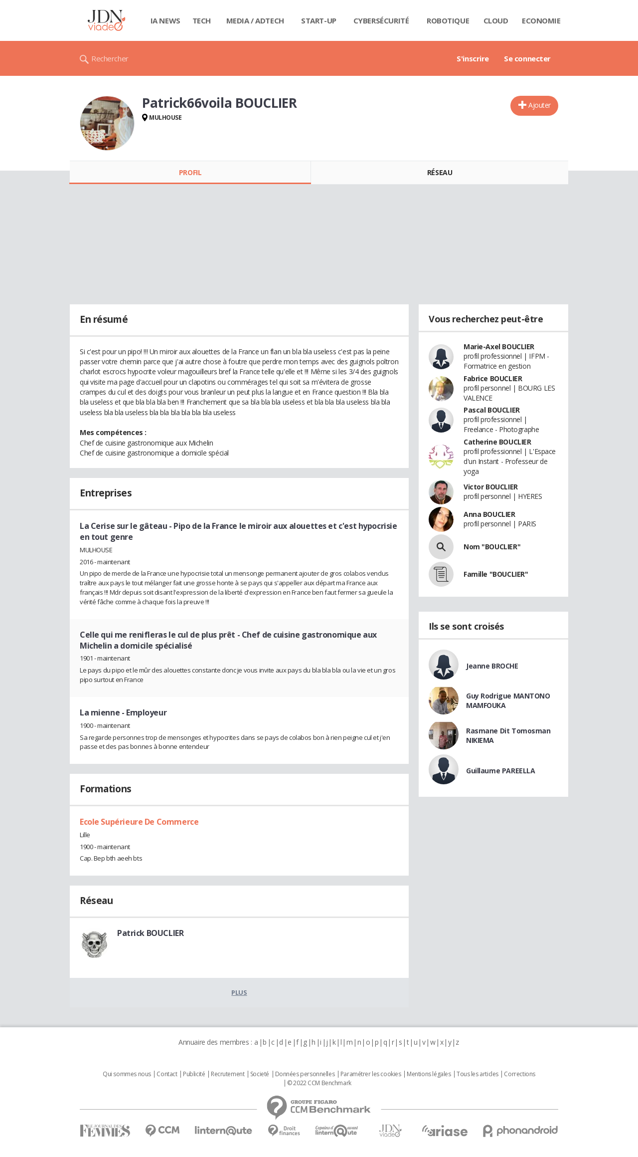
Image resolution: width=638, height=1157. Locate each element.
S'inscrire (473, 58)
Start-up (318, 20)
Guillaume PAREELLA (500, 770)
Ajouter (539, 105)
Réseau (439, 172)
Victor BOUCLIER (491, 486)
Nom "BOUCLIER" (492, 546)
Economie (541, 20)
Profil (190, 172)
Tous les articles (477, 1074)
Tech (201, 20)
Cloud (495, 20)
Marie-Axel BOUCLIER (499, 346)
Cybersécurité (381, 20)
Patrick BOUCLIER (150, 932)
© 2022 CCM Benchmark (319, 1083)
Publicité (194, 1074)
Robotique (448, 20)
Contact (167, 1074)
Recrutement (227, 1074)
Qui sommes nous (127, 1074)
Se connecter (527, 58)
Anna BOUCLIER (489, 514)
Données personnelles (305, 1074)
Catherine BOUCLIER (497, 442)
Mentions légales (429, 1074)
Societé (259, 1074)
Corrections (519, 1074)
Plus (239, 992)
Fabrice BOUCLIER (493, 378)
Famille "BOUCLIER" (496, 574)
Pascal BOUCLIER (492, 410)
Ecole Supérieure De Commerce (139, 821)
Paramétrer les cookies (370, 1074)
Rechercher (110, 58)
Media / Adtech (255, 20)
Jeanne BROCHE (492, 666)
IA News (165, 20)
